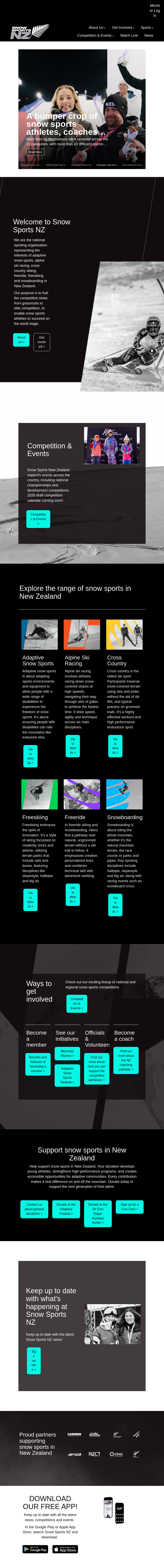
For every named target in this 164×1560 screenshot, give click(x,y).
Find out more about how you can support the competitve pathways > (97, 1069)
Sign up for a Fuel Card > (130, 1207)
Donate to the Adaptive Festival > (66, 1209)
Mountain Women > (67, 1053)
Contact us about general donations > (34, 1209)
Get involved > (42, 342)
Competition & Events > (38, 519)
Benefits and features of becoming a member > (38, 1064)
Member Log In (155, 11)
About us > (21, 340)
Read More (35, 152)
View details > (30, 756)
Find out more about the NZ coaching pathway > (126, 1060)
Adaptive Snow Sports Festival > (67, 1075)
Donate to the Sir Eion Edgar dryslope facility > (97, 1213)
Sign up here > (33, 1360)
